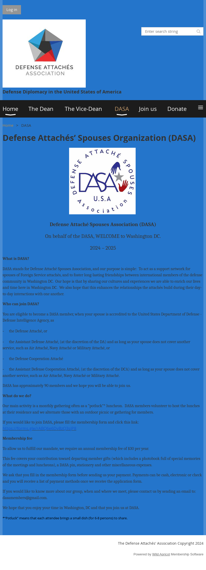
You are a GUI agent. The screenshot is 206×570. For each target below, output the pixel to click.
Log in (11, 9)
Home (8, 125)
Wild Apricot (161, 554)
